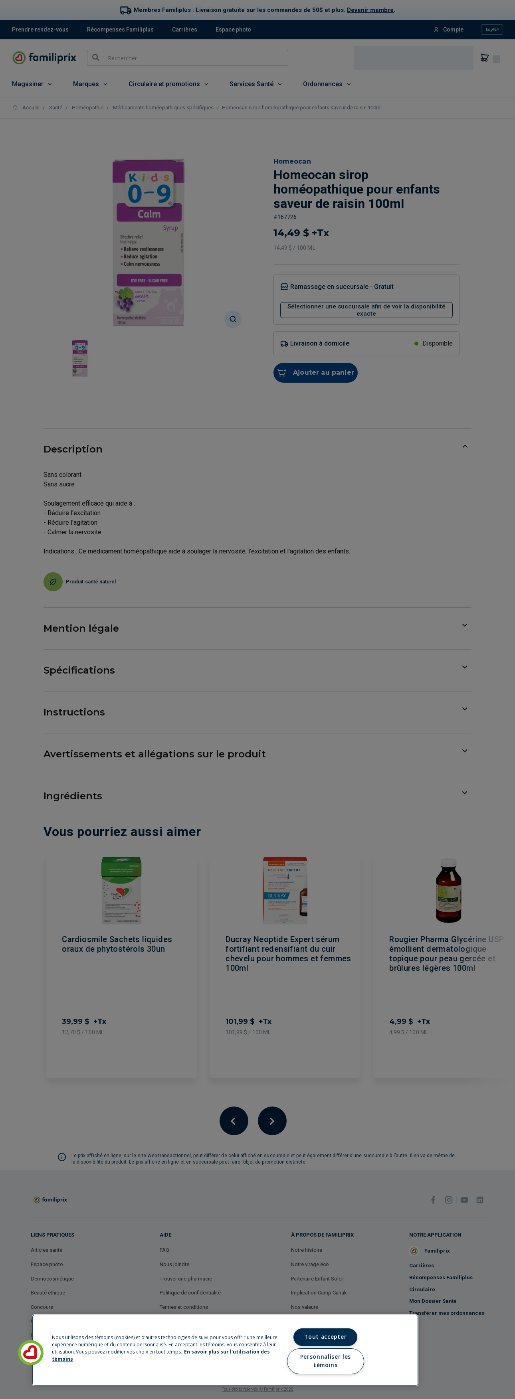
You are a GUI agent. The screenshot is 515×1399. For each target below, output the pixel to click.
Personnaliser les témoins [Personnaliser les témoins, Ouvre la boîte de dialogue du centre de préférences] (325, 1361)
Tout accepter (325, 1336)
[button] (31, 1352)
